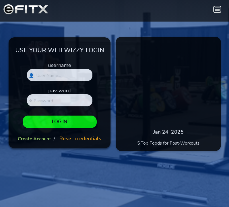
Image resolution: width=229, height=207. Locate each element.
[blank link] (165, 9)
